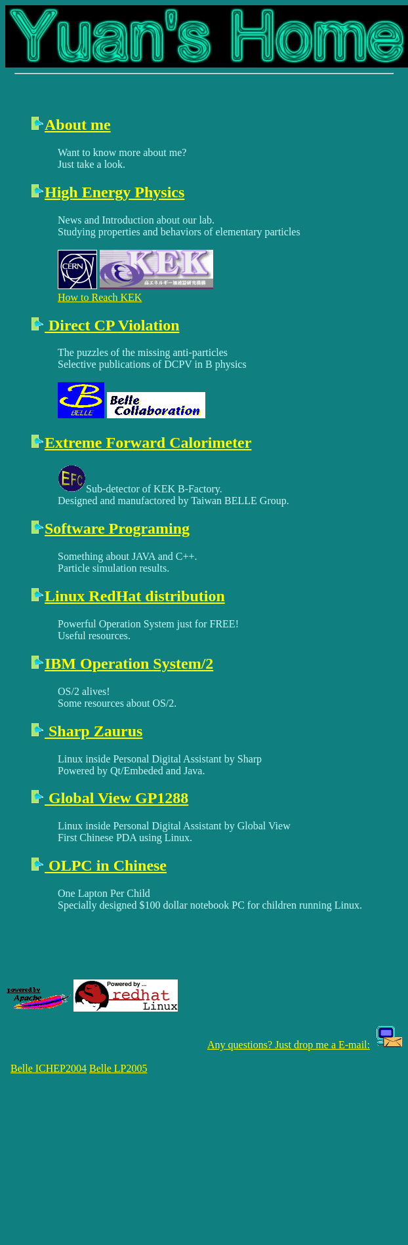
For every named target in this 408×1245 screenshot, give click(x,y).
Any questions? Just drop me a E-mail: (288, 1044)
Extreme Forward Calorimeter (148, 442)
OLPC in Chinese (106, 865)
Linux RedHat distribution (135, 595)
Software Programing (117, 528)
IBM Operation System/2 (129, 663)
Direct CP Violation (112, 325)
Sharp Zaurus (93, 731)
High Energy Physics (114, 192)
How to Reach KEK (100, 297)
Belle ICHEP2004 (48, 1068)
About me (78, 124)
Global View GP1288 (116, 797)
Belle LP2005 (118, 1068)
